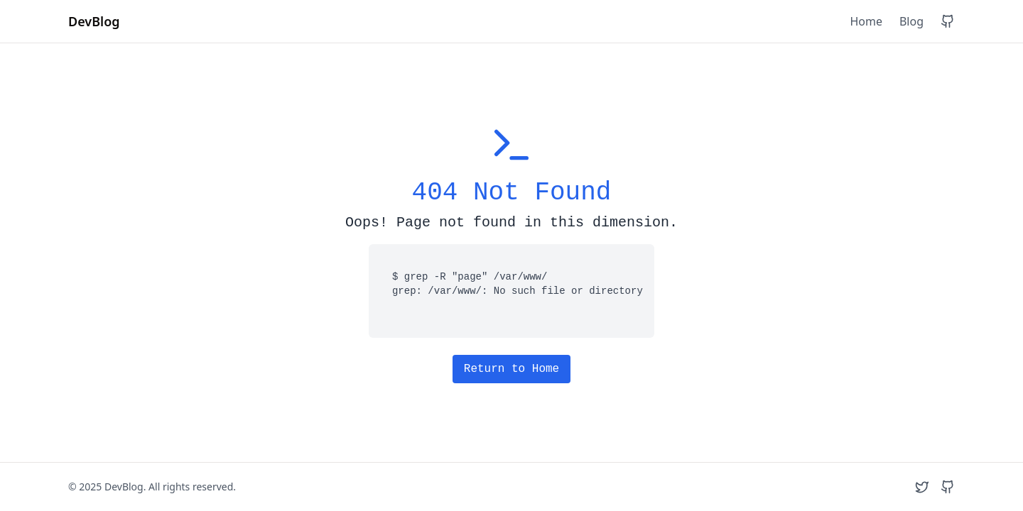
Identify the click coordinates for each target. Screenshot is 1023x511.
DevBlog (94, 21)
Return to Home (511, 369)
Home (866, 21)
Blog (911, 21)
